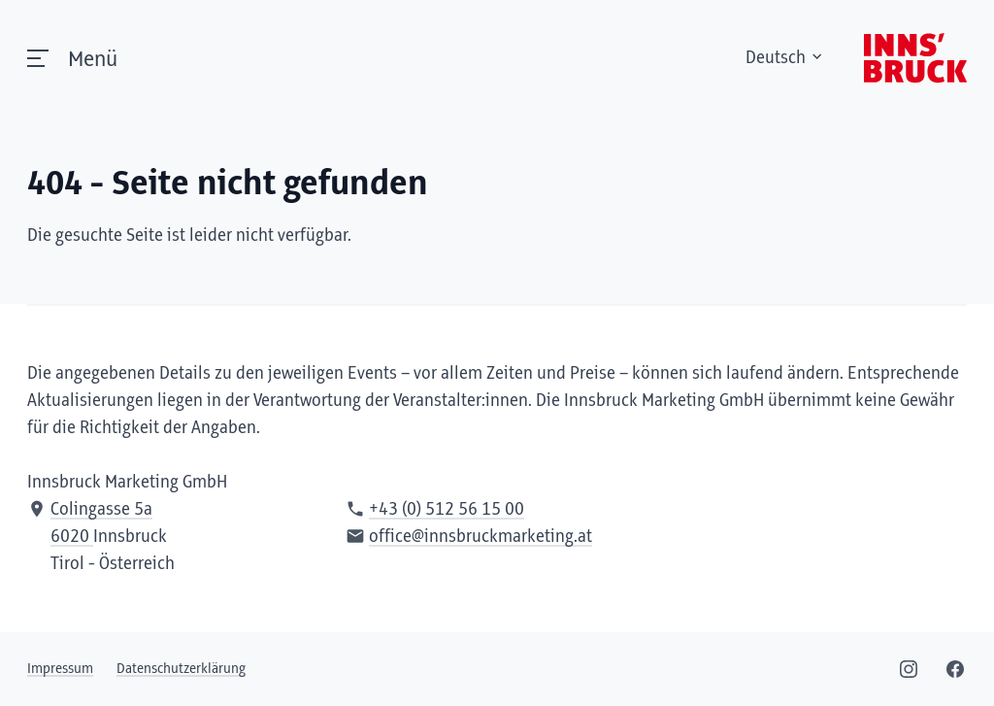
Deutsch (785, 58)
